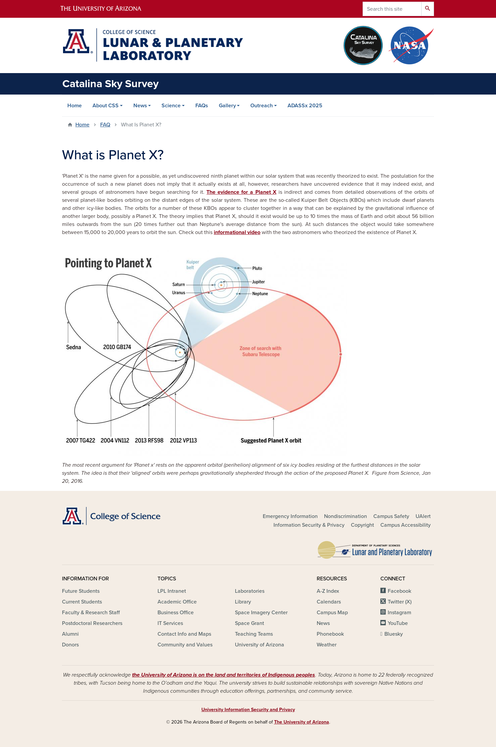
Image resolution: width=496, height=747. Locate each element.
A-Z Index (328, 591)
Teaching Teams (254, 634)
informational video (237, 232)
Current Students (82, 601)
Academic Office (177, 601)
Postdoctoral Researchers (92, 623)
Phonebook (330, 634)
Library (243, 601)
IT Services (170, 623)
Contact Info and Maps (184, 634)
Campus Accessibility (405, 525)
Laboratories (249, 591)
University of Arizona (259, 644)
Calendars (329, 601)
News (140, 105)
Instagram (399, 612)
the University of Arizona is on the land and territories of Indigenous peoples (223, 675)
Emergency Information (290, 516)
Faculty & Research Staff (91, 612)
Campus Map (332, 612)
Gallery (227, 105)
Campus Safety (391, 516)
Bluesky (393, 634)
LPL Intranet (172, 591)
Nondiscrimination (345, 516)
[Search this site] (392, 9)
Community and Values (185, 644)
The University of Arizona (301, 722)
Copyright (362, 525)
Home (74, 105)
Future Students (81, 591)
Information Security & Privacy (309, 525)
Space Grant (249, 623)
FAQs (201, 105)
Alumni (70, 634)
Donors (70, 644)
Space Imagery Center (261, 612)
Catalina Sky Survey (110, 83)
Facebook (399, 591)
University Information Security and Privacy (248, 709)
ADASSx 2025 (305, 105)
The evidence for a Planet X (241, 192)
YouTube (398, 623)
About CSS (105, 105)
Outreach (261, 105)
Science (171, 105)
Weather (326, 644)
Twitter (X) (400, 601)
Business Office (176, 612)
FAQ (105, 124)
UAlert (423, 516)
